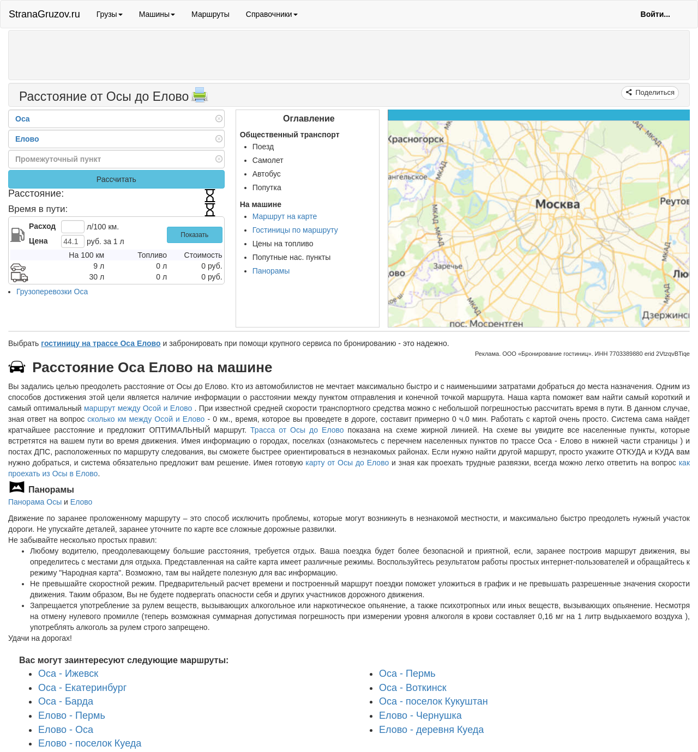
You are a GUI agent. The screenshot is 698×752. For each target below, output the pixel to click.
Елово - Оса (65, 729)
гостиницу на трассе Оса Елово (100, 343)
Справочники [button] (272, 14)
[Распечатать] (199, 98)
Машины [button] (157, 14)
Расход (42, 226)
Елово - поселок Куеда (89, 743)
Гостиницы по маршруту (295, 230)
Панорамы (271, 270)
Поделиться (654, 92)
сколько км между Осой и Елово (145, 419)
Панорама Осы (35, 502)
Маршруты (210, 14)
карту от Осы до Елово (347, 462)
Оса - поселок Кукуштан (433, 701)
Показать (194, 235)
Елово (81, 502)
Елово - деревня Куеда (431, 729)
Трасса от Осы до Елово (297, 430)
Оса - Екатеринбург (82, 687)
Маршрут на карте (284, 216)
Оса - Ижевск (68, 673)
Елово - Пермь (71, 715)
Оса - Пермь (407, 673)
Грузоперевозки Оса (52, 291)
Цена (38, 240)
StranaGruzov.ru (44, 14)
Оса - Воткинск (413, 687)
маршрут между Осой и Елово (139, 408)
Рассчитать (116, 179)
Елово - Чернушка (420, 715)
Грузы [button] (110, 14)
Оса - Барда (65, 701)
